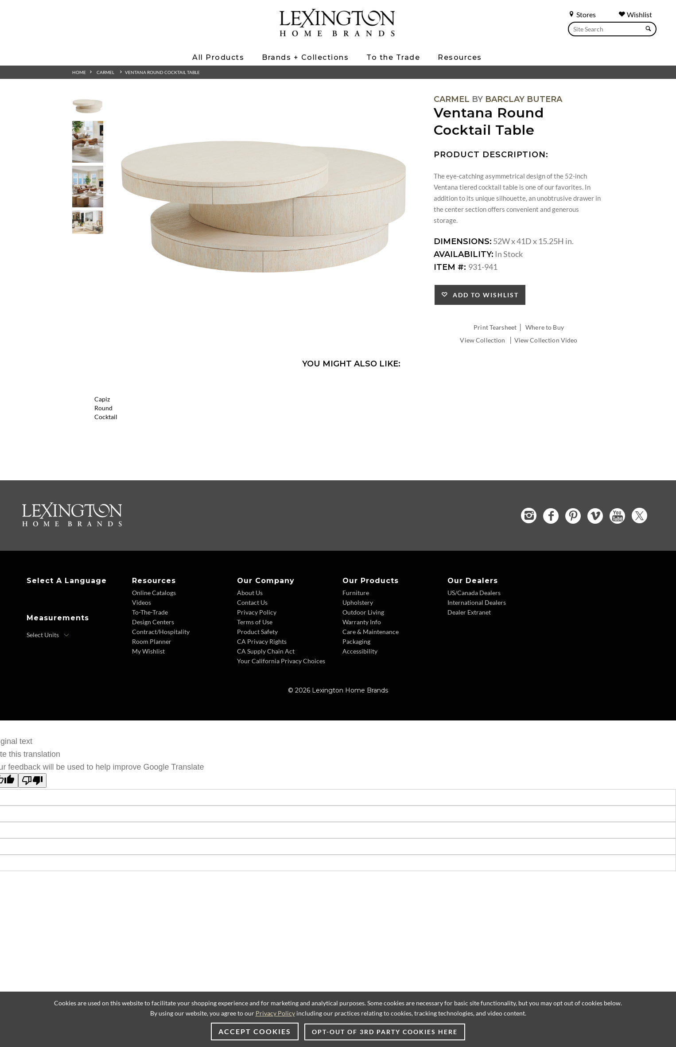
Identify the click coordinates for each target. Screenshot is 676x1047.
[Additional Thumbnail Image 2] (87, 141)
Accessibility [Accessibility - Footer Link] (359, 711)
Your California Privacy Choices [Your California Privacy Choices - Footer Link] (281, 720)
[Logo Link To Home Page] (337, 33)
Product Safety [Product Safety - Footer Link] (257, 691)
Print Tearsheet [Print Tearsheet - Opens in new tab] (495, 327)
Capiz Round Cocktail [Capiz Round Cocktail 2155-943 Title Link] (152, 476)
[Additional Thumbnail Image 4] (87, 222)
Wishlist (635, 14)
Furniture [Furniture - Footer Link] (355, 652)
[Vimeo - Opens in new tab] (595, 575)
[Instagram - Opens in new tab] (528, 575)
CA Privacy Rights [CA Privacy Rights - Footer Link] (262, 701)
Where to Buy (544, 327)
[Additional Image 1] (265, 206)
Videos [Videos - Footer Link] (141, 662)
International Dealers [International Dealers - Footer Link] (476, 662)
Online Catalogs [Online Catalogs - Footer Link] (154, 652)
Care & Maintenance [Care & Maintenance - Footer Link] (370, 691)
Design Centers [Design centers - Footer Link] (153, 681)
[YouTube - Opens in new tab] (617, 575)
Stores (582, 14)
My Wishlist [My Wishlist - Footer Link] (148, 711)
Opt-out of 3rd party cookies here (385, 1031)
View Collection (482, 340)
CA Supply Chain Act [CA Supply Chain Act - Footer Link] (266, 711)
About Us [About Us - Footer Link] (250, 652)
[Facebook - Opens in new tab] (551, 575)
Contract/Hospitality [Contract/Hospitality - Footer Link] (161, 691)
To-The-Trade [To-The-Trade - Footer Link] (150, 672)
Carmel (105, 72)
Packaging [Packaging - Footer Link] (356, 701)
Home (79, 72)
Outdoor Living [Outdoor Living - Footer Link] (363, 672)
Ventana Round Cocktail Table (162, 72)
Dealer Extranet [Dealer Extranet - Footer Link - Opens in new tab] (469, 672)
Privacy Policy (275, 1013)
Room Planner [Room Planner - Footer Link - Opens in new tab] (151, 701)
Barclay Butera (523, 99)
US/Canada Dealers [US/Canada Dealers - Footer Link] (474, 652)
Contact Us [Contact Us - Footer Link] (252, 662)
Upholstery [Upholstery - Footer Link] (357, 662)
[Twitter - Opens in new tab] (639, 575)
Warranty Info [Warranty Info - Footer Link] (361, 681)
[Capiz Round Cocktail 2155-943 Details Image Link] (152, 465)
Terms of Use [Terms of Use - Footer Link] (254, 681)
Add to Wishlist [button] (483, 295)
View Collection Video (546, 340)
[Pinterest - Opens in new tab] (573, 575)
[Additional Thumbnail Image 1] (87, 106)
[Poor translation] (32, 840)
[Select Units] (48, 695)
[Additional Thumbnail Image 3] (87, 186)
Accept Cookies (254, 1031)
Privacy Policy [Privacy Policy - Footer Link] (256, 672)
